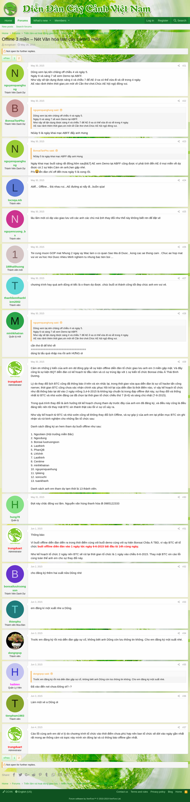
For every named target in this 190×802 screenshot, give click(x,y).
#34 (184, 633)
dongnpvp (15, 652)
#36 (184, 696)
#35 (184, 664)
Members (60, 20)
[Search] (179, 20)
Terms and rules (139, 791)
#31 (184, 528)
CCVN (7, 791)
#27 (184, 278)
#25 (184, 211)
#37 (184, 727)
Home (8, 20)
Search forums (24, 26)
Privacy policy (157, 791)
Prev (7, 58)
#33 (184, 602)
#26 (184, 247)
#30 (184, 497)
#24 (184, 180)
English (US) (23, 791)
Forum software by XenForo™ (95, 799)
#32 (184, 566)
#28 (184, 313)
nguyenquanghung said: (46, 110)
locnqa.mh (15, 200)
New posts (7, 26)
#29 (184, 362)
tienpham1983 (15, 715)
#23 (184, 141)
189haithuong (15, 266)
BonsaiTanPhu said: (44, 150)
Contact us (122, 791)
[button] (50, 20)
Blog (170, 791)
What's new (40, 20)
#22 (184, 101)
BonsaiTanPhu (15, 120)
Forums (23, 20)
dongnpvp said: (41, 673)
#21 (184, 65)
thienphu (15, 621)
